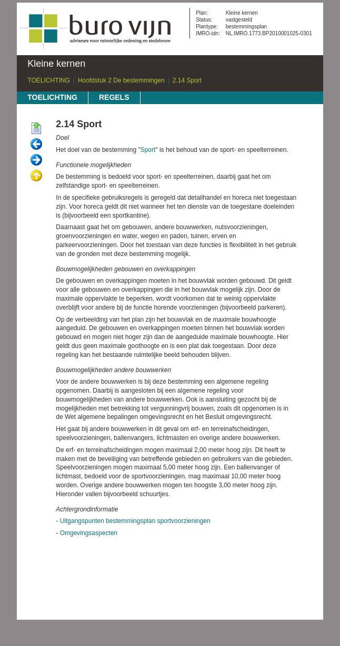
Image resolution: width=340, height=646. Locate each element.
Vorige (36, 144)
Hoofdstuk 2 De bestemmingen (121, 80)
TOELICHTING (48, 80)
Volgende (36, 160)
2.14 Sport (187, 80)
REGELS (114, 97)
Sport (148, 149)
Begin (36, 128)
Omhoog (36, 176)
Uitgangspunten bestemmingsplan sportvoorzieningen (135, 521)
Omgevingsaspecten (88, 533)
